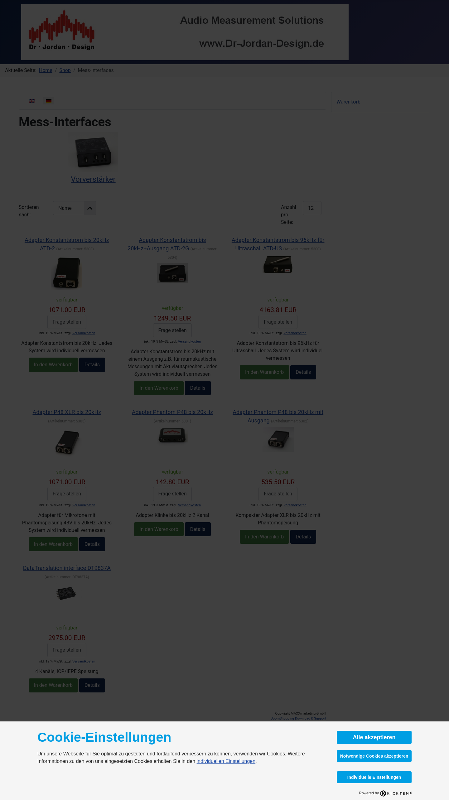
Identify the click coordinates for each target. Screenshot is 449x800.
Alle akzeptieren (374, 737)
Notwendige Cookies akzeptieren (374, 756)
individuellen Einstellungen (226, 761)
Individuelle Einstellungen (374, 777)
